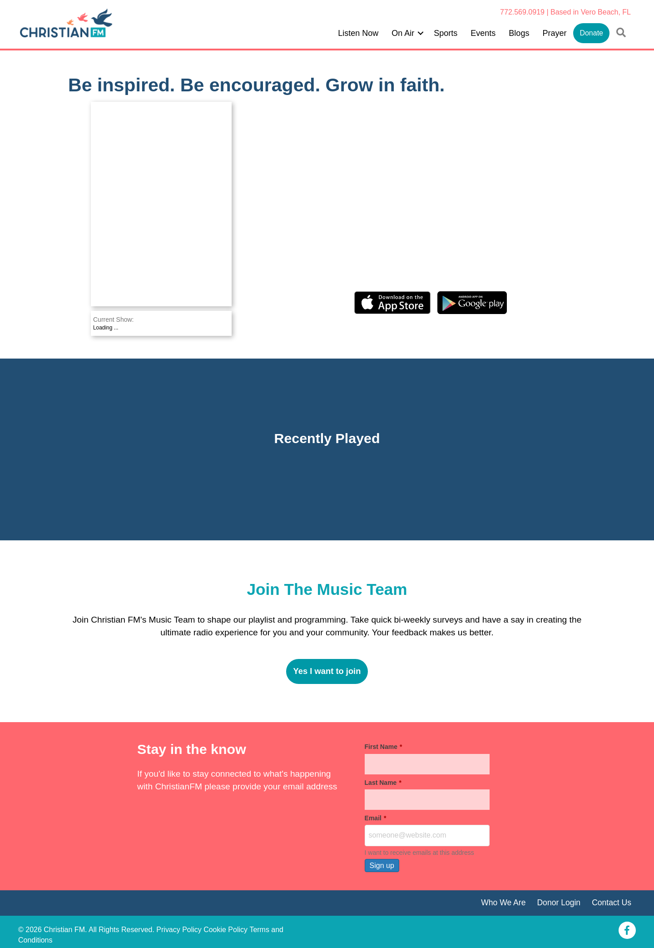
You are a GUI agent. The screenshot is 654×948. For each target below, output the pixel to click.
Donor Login (558, 902)
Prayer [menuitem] (554, 33)
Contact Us (611, 902)
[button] (420, 33)
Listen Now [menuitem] (358, 33)
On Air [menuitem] (402, 33)
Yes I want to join (327, 671)
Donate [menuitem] (591, 33)
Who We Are (503, 902)
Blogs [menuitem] (519, 33)
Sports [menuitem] (445, 33)
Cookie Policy (225, 929)
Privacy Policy (179, 929)
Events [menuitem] (483, 33)
